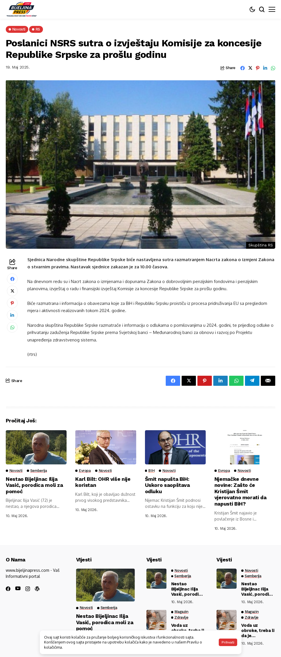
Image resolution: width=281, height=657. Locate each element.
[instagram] (27, 588)
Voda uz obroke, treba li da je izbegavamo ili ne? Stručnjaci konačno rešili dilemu (257, 630)
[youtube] (17, 588)
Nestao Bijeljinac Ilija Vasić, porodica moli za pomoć (34, 485)
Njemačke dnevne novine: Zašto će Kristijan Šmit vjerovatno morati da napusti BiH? (240, 491)
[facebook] (8, 588)
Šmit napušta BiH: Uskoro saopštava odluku (167, 485)
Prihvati (228, 642)
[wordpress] (37, 588)
